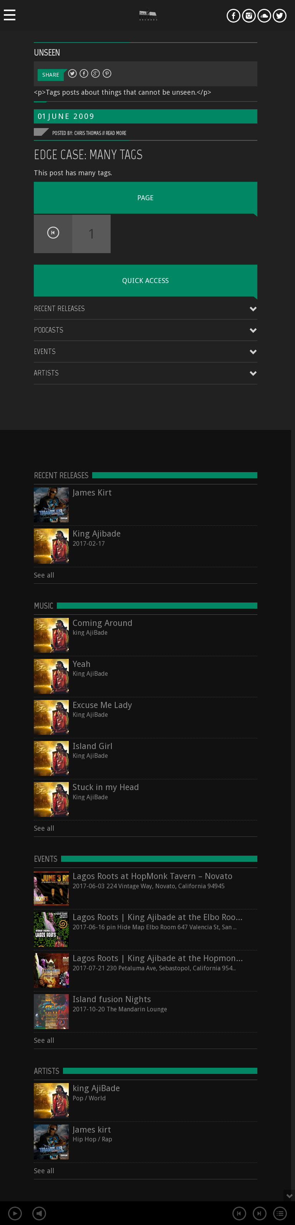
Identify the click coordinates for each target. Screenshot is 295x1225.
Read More (116, 133)
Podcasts (48, 329)
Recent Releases (59, 308)
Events (45, 351)
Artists (46, 372)
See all (44, 575)
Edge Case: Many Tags (88, 155)
